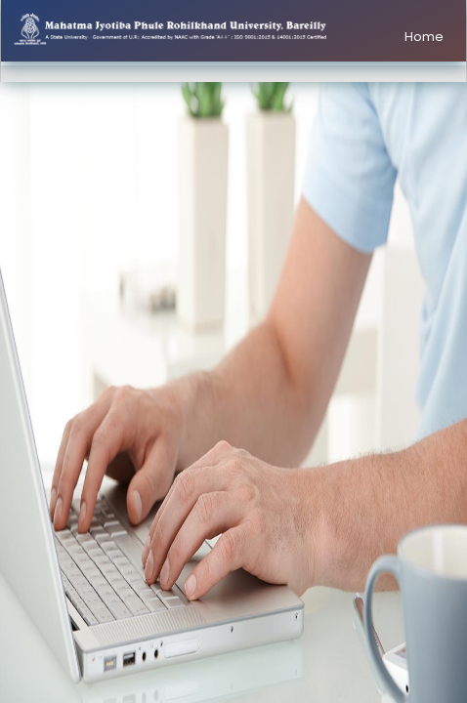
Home (424, 36)
